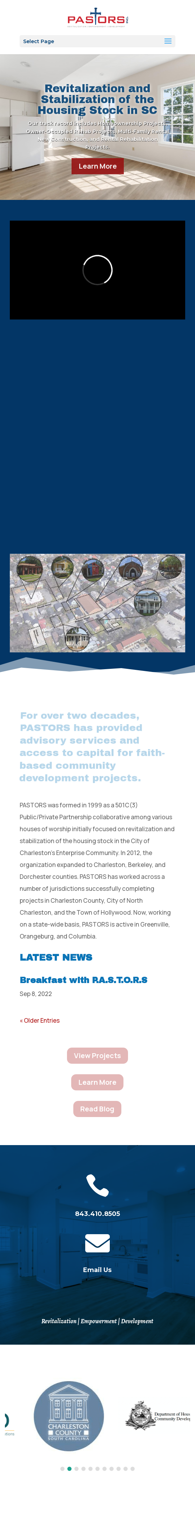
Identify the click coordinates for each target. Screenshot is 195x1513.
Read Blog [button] (97, 1109)
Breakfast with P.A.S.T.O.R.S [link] (83, 980)
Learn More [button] (98, 173)
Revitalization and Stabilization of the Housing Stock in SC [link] (97, 107)
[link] (97, 17)
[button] (98, 41)
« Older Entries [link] (40, 1020)
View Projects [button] (97, 1055)
